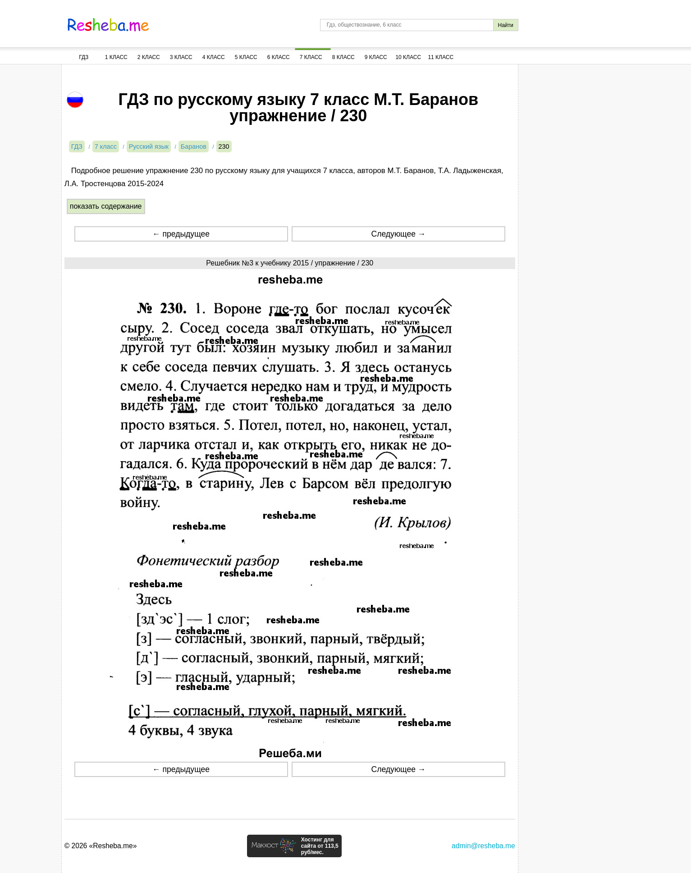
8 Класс (343, 57)
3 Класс (181, 57)
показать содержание (106, 206)
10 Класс (408, 57)
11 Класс (440, 57)
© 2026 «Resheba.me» (100, 846)
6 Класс (278, 57)
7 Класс (311, 57)
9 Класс (376, 57)
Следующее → (398, 233)
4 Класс (213, 57)
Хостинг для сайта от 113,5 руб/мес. (320, 845)
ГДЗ (83, 57)
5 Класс (246, 57)
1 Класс (116, 57)
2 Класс (148, 57)
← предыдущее (181, 233)
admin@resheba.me (483, 846)
